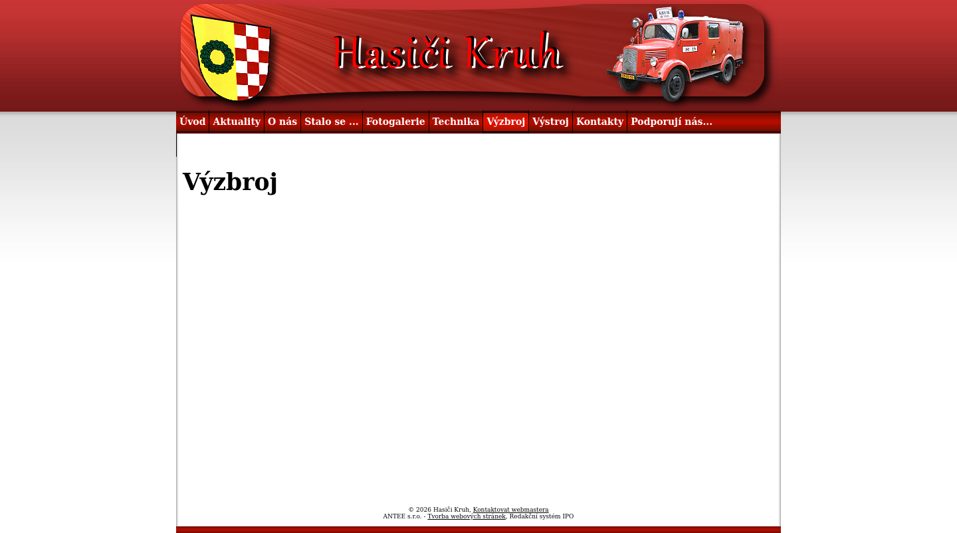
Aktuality (237, 121)
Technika (456, 121)
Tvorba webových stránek (466, 516)
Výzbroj (505, 121)
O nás (282, 121)
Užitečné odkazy (222, 145)
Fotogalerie (395, 121)
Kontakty (599, 121)
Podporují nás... (671, 121)
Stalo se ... (331, 121)
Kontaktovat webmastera (511, 509)
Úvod (192, 121)
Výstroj (550, 121)
